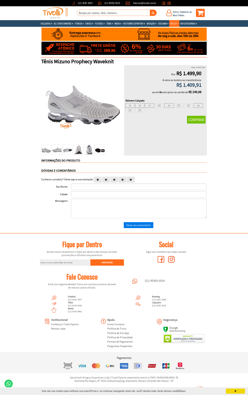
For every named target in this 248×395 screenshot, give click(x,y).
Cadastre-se (186, 12)
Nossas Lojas (58, 328)
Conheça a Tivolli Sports (65, 324)
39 (169, 105)
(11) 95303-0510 (112, 3)
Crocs (88, 23)
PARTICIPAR (107, 262)
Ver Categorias (187, 23)
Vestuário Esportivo (133, 23)
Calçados (45, 23)
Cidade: (64, 194)
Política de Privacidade (120, 337)
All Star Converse (63, 23)
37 (149, 105)
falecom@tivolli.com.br (144, 3)
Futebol (99, 23)
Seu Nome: (62, 186)
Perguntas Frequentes (119, 346)
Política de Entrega (118, 333)
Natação (151, 23)
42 (198, 105)
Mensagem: (61, 200)
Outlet (173, 23)
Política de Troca (116, 328)
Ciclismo (162, 23)
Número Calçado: (135, 100)
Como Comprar (116, 324)
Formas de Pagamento (120, 341)
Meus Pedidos (178, 15)
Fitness (78, 23)
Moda (117, 23)
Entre (175, 12)
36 (139, 105)
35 (130, 105)
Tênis (108, 23)
